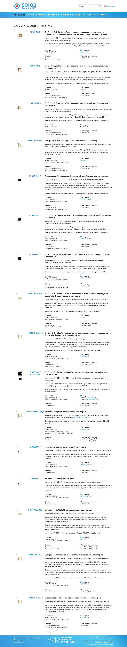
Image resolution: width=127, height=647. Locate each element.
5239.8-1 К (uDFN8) (92, 398)
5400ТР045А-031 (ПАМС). (81, 417)
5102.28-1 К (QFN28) (85, 199)
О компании (67, 15)
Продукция (19, 15)
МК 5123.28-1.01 (84, 356)
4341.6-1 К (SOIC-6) (92, 399)
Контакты (102, 15)
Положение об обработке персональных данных (100, 644)
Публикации (53, 15)
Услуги (30, 15)
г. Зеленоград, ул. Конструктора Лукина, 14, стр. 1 (28, 637)
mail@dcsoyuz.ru (19, 642)
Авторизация (109, 6)
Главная (16, 20)
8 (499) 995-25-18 (19, 640)
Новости (40, 15)
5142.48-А (83, 160)
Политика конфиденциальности (104, 642)
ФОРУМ (92, 15)
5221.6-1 (82, 317)
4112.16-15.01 (84, 52)
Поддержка (80, 15)
